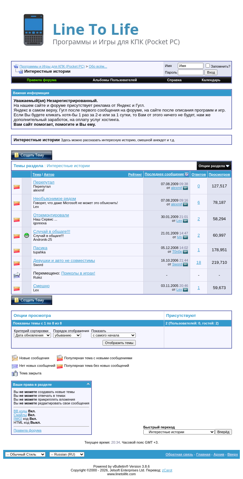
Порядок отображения (71, 331)
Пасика (40, 248)
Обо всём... (98, 66)
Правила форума (27, 430)
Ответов (198, 174)
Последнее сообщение (164, 174)
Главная (203, 454)
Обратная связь (179, 454)
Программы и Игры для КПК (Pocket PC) (52, 66)
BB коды (20, 411)
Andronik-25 (42, 239)
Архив (219, 454)
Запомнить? (218, 66)
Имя (168, 66)
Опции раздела (212, 166)
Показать (98, 331)
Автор (49, 174)
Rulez (37, 277)
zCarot (167, 470)
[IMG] (18, 419)
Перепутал (43, 182)
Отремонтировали (51, 215)
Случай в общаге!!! (51, 231)
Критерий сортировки (31, 331)
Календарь (211, 80)
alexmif (38, 190)
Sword (38, 265)
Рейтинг (135, 174)
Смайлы (20, 415)
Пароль (171, 72)
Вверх (232, 454)
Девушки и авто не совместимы (64, 260)
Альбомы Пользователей (115, 80)
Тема (37, 174)
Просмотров (219, 174)
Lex (36, 207)
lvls (179, 237)
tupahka (39, 252)
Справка (174, 80)
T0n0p (177, 251)
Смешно (41, 285)
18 (198, 262)
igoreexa (40, 223)
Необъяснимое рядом (54, 198)
